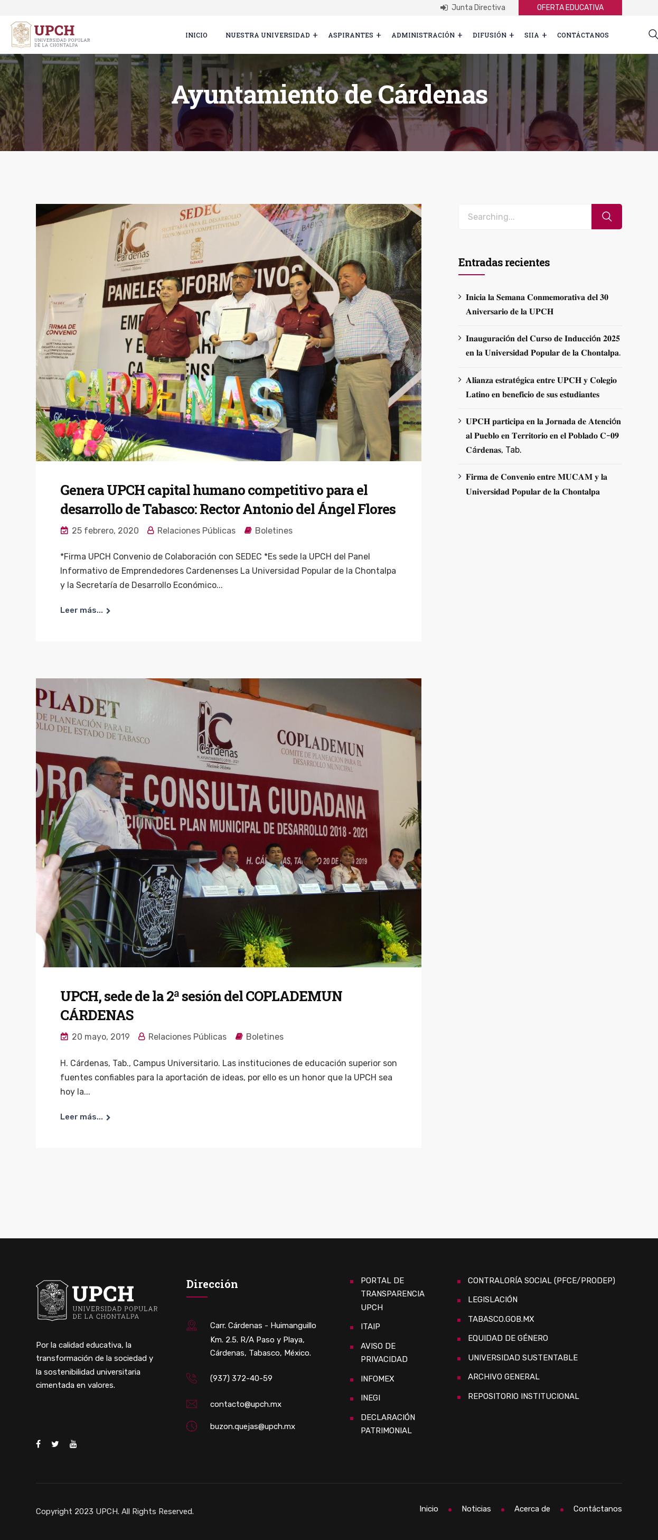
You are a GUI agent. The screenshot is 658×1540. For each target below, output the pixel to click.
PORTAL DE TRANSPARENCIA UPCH (393, 1294)
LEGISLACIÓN (493, 1299)
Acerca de (532, 1509)
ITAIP (370, 1326)
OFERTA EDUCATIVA (570, 7)
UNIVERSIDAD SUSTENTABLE (523, 1357)
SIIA (531, 35)
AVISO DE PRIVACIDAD (384, 1353)
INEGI (370, 1398)
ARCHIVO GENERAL (504, 1377)
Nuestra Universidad (267, 35)
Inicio (196, 35)
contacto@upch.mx (245, 1404)
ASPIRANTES (350, 35)
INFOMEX (377, 1379)
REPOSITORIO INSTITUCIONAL (523, 1396)
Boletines (274, 531)
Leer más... (81, 610)
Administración (423, 35)
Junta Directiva (472, 7)
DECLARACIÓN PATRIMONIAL (388, 1424)
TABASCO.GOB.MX (501, 1319)
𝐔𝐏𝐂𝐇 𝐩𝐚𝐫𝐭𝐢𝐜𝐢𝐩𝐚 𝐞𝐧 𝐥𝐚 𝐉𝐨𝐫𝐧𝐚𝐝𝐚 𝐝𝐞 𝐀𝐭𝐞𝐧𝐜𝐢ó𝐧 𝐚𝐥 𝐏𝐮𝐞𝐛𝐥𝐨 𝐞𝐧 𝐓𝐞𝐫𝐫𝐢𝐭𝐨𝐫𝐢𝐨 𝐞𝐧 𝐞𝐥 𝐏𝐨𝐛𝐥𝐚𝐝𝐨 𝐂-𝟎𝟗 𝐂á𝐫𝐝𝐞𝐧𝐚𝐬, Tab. (543, 435)
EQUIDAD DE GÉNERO (508, 1338)
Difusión (489, 35)
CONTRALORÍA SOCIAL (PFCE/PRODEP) (541, 1280)
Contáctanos (583, 35)
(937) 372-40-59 (241, 1378)
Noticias (476, 1509)
